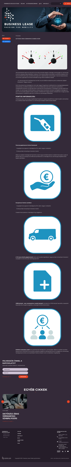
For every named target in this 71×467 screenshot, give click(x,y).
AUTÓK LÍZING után (20, 441)
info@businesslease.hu (63, 442)
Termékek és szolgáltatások (6, 432)
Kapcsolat (20, 435)
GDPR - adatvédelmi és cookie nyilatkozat (60, 458)
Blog (18, 438)
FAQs (18, 443)
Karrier (19, 433)
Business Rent (6, 435)
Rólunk (19, 431)
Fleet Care (5, 437)
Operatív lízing (6, 434)
